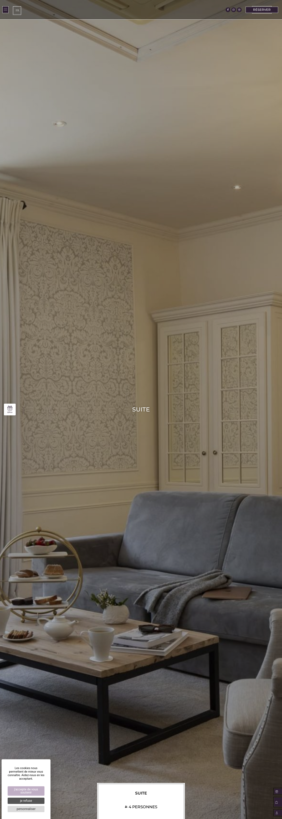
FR (17, 10)
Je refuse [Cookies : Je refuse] (26, 801)
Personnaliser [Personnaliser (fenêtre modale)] (26, 809)
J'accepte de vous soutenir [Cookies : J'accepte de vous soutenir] (26, 790)
